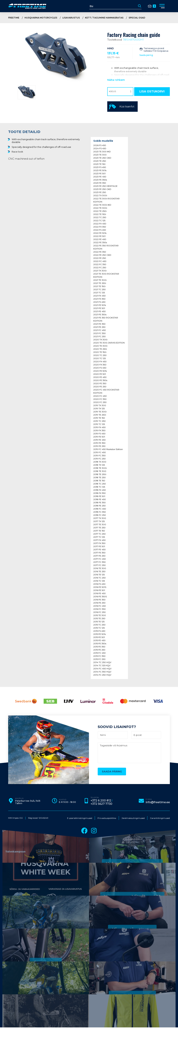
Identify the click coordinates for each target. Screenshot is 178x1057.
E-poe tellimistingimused (79, 973)
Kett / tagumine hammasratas (117, 17)
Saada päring (146, 55)
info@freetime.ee (158, 958)
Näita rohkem (116, 79)
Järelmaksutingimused (133, 973)
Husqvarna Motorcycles (46, 17)
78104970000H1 (133, 39)
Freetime (15, 17)
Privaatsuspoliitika (107, 973)
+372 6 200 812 (107, 956)
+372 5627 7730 (107, 959)
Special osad (154, 17)
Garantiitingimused (160, 973)
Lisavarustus (79, 17)
